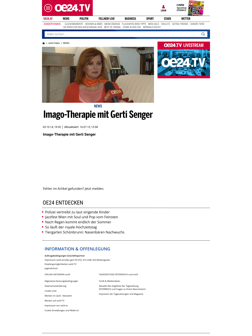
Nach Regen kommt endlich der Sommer (76, 222)
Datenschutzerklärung (55, 285)
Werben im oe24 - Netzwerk (58, 295)
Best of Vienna (112, 27)
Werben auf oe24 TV (54, 300)
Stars (167, 18)
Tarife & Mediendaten (109, 281)
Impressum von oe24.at (56, 305)
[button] (47, 7)
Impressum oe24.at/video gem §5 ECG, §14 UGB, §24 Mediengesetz (77, 259)
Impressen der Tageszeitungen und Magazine (121, 293)
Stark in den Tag (132, 27)
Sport (150, 18)
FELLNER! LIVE (107, 18)
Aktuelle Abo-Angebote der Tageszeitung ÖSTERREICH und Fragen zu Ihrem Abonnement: (122, 287)
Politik (84, 18)
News (66, 18)
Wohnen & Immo (93, 24)
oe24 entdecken (63, 202)
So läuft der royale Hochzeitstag (69, 227)
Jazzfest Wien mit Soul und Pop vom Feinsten (80, 217)
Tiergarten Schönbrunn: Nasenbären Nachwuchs (83, 232)
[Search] (203, 34)
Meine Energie (112, 24)
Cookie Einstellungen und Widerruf (62, 310)
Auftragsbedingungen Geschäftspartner (65, 255)
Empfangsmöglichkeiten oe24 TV (60, 264)
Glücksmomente (74, 24)
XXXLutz (165, 24)
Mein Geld (153, 24)
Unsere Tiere (197, 24)
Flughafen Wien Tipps (134, 24)
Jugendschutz (51, 268)
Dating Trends (180, 24)
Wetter (185, 18)
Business (130, 18)
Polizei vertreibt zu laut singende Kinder (76, 212)
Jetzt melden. (94, 188)
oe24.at (47, 18)
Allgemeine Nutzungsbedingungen (61, 281)
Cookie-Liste (51, 290)
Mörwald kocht (152, 27)
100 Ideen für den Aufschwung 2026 (82, 27)
